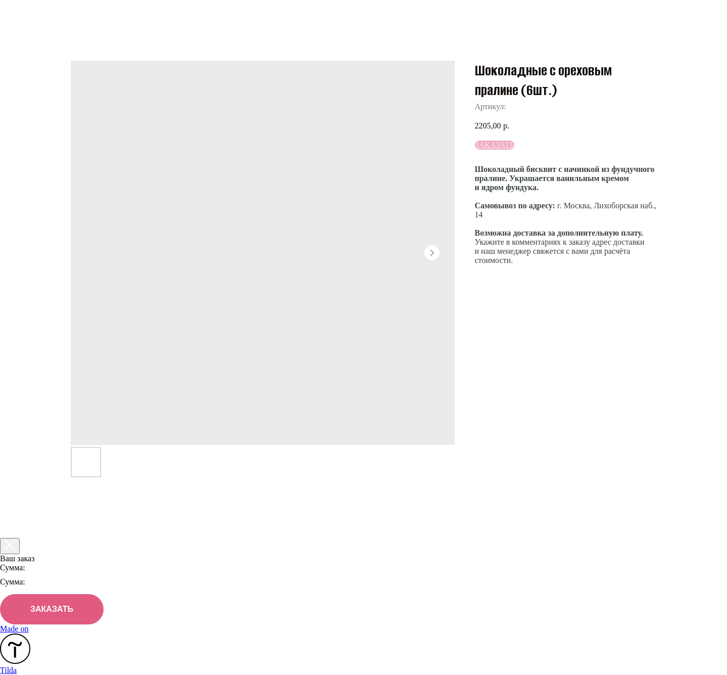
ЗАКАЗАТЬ (51, 609)
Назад (30, 14)
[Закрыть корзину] (10, 546)
